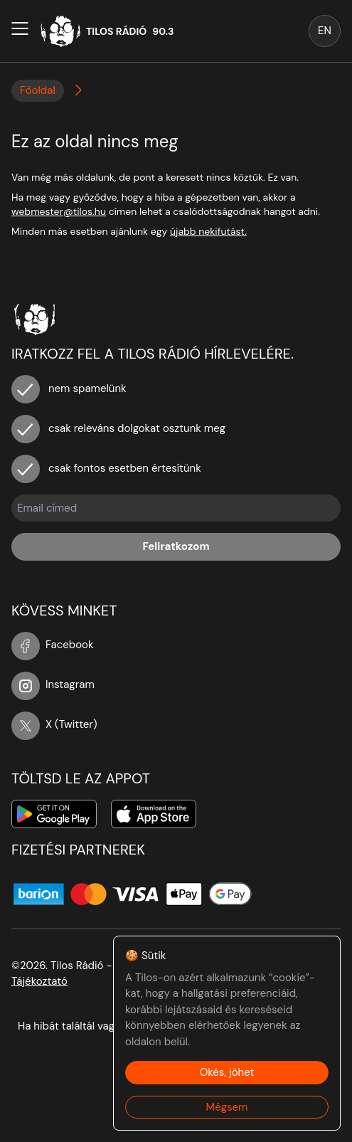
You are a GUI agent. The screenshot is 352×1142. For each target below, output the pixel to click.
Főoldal (37, 90)
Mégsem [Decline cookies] (227, 1107)
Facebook (52, 645)
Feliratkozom (175, 546)
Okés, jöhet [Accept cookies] (227, 1072)
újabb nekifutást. (208, 231)
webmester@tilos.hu (58, 211)
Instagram (53, 684)
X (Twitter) (54, 724)
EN (324, 30)
